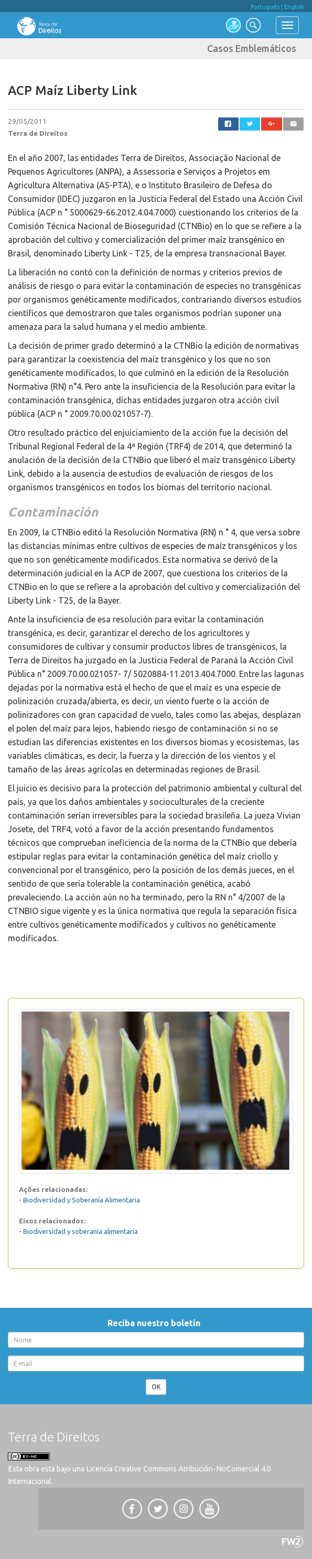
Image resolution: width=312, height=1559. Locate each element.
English (294, 7)
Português (265, 7)
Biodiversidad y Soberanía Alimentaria (81, 1199)
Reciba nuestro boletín (156, 1323)
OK (156, 1386)
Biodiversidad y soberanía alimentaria (80, 1231)
